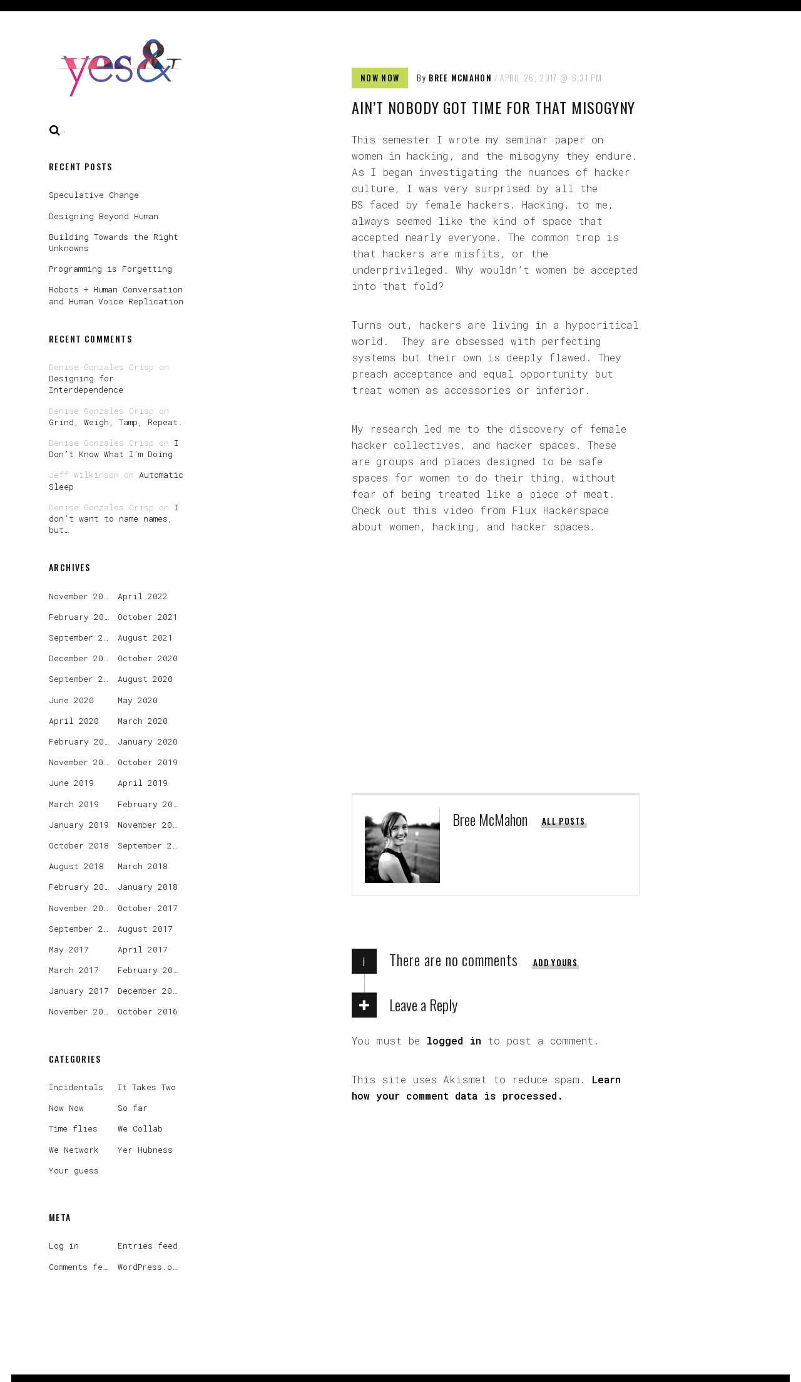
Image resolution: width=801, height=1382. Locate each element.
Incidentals (76, 1087)
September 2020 (83, 678)
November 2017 (81, 908)
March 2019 (74, 804)
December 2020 (81, 658)
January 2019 (79, 824)
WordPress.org (150, 1266)
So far (133, 1107)
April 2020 (74, 720)
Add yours (555, 962)
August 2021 (145, 637)
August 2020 (145, 678)
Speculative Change (94, 194)
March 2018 (143, 866)
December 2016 (150, 990)
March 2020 (143, 720)
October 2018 (79, 845)
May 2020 (138, 700)
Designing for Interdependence (86, 384)
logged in (453, 1040)
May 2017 (69, 949)
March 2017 (74, 970)
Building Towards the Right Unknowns (113, 242)
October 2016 (148, 1011)
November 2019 (81, 762)
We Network (74, 1149)
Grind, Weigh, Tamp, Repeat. (116, 422)
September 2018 (152, 845)
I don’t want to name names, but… (113, 518)
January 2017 (79, 990)
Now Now (379, 77)
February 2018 (81, 886)
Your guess (74, 1170)
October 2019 (148, 762)
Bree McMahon (460, 77)
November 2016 (81, 1011)
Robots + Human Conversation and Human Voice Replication (116, 295)
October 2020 (148, 658)
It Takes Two (147, 1087)
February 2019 (150, 804)
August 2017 (145, 928)
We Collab (140, 1128)
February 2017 (150, 970)
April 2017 (143, 949)
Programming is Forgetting (110, 268)
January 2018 (148, 886)
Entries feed (148, 1245)
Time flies (73, 1128)
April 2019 (143, 782)
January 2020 (148, 741)
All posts (564, 821)
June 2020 (71, 700)
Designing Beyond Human (103, 216)
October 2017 (148, 908)
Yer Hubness (145, 1149)
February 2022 (81, 616)
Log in (64, 1245)
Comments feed (81, 1266)
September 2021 (83, 637)
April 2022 (143, 596)
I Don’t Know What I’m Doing (113, 448)
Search (55, 130)
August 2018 (76, 866)
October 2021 (148, 616)
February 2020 (81, 741)
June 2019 (71, 782)
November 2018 (150, 824)
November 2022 (81, 596)
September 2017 (83, 928)
